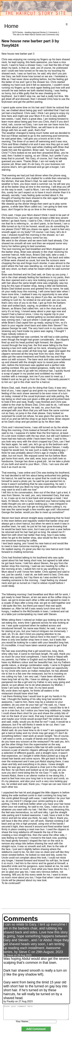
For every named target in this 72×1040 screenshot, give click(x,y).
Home (11, 26)
